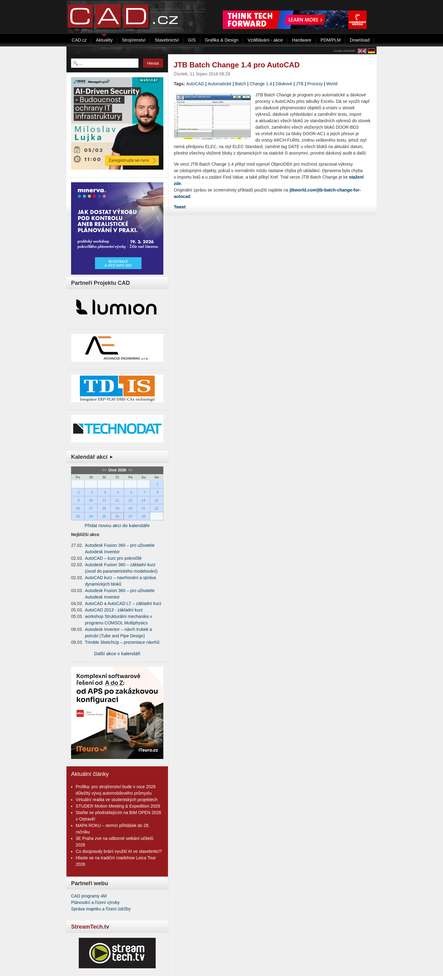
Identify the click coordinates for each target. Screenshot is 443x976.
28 (143, 516)
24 (91, 516)
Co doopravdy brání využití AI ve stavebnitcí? (119, 851)
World (331, 83)
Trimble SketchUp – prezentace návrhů (122, 642)
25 (104, 516)
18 (104, 508)
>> (129, 470)
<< (104, 470)
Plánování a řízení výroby (95, 902)
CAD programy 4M (89, 895)
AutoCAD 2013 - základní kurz (114, 609)
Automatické (219, 83)
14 (143, 500)
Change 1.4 (261, 83)
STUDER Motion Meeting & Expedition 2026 (118, 806)
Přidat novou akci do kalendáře (117, 525)
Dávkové (284, 83)
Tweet (180, 206)
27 (130, 516)
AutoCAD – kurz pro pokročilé (113, 558)
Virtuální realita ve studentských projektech (117, 799)
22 (156, 508)
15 (156, 500)
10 (91, 500)
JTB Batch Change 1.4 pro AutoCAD (237, 65)
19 (117, 508)
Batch (240, 83)
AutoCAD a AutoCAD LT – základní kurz (123, 603)
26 (117, 516)
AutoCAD (195, 83)
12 (117, 500)
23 (78, 516)
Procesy (315, 83)
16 (78, 508)
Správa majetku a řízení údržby (101, 908)
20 (130, 508)
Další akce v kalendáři (117, 653)
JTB (300, 83)
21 (143, 508)
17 (91, 508)
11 (104, 500)
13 (130, 500)
